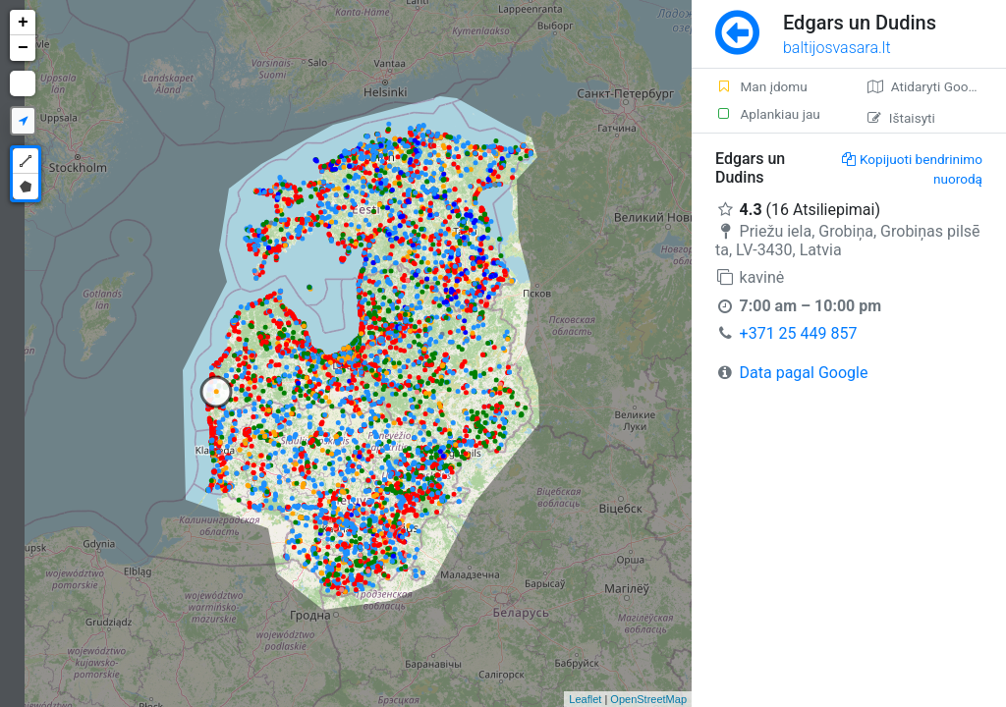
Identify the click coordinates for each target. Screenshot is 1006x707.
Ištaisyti (901, 118)
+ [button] (23, 22)
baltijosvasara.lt (837, 47)
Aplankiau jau (767, 114)
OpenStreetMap (648, 699)
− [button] (23, 48)
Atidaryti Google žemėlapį (936, 86)
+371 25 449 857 (799, 333)
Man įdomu (761, 86)
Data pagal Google (804, 372)
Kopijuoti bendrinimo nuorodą (912, 169)
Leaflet (585, 699)
